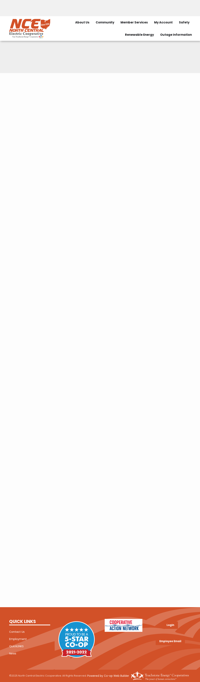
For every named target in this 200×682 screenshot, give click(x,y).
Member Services (134, 22)
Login (170, 625)
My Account (163, 22)
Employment (18, 639)
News (12, 653)
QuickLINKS (16, 646)
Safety (184, 22)
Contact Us (17, 632)
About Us (82, 22)
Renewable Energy (139, 35)
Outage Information (176, 35)
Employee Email (170, 641)
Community (105, 22)
